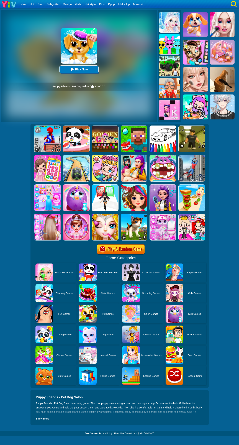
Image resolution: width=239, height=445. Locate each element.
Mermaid (138, 4)
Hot (32, 4)
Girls (78, 4)
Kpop (111, 4)
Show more (42, 418)
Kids (102, 4)
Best (40, 4)
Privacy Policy (105, 433)
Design (67, 4)
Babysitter (53, 4)
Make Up (124, 4)
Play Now (79, 69)
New (23, 4)
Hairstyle (90, 4)
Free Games (91, 433)
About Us (118, 433)
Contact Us (130, 433)
